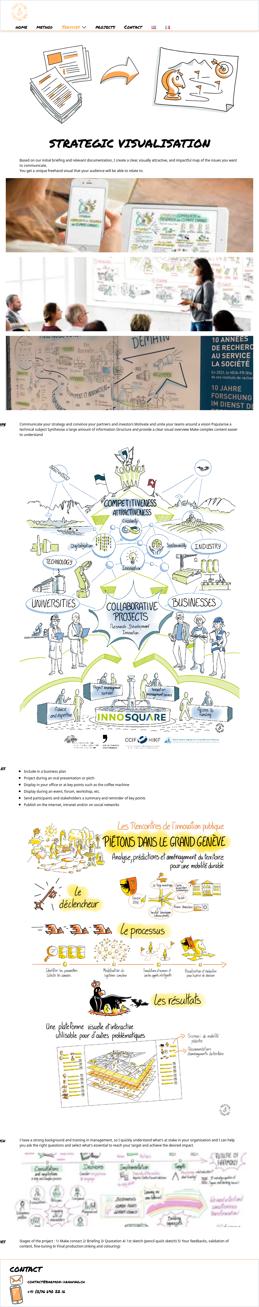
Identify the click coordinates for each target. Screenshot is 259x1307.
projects (105, 26)
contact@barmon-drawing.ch (56, 1281)
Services (74, 26)
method (44, 26)
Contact (133, 26)
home (21, 26)
